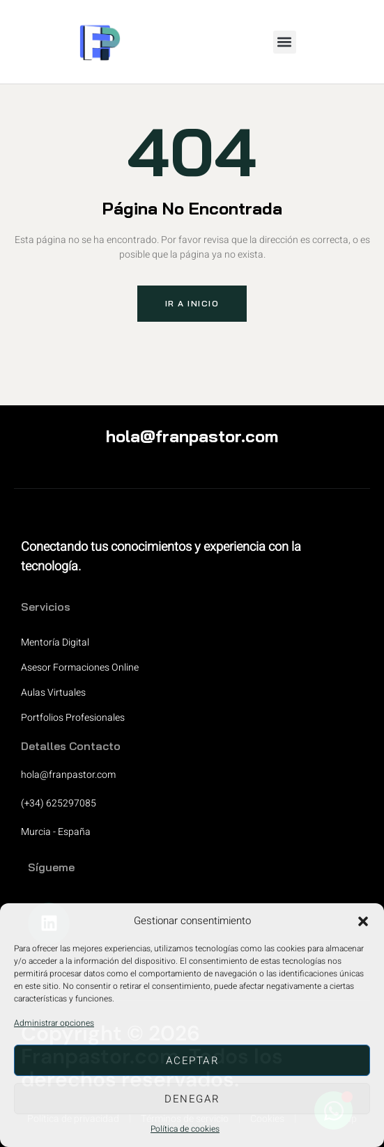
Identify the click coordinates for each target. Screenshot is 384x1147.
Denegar (192, 1099)
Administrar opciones (54, 1023)
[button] (363, 921)
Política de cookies (185, 1129)
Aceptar (192, 1060)
